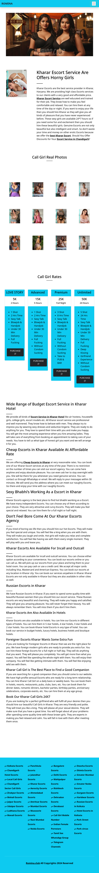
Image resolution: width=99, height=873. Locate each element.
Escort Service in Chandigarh (73, 139)
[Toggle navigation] (93, 3)
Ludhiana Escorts (15, 810)
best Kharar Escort (60, 135)
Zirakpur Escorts (14, 792)
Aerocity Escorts (37, 788)
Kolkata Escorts (14, 765)
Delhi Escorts (59, 774)
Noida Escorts (36, 828)
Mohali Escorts (13, 797)
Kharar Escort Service (49, 98)
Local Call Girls (13, 779)
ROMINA (7, 3)
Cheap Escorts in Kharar (36, 462)
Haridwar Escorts (84, 797)
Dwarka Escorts (83, 765)
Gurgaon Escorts (84, 792)
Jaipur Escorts (13, 801)
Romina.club (33, 863)
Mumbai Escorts (37, 806)
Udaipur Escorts (14, 806)
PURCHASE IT (15, 352)
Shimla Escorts (83, 770)
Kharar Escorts (36, 783)
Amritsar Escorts (37, 801)
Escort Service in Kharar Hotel (47, 416)
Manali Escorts (13, 815)
